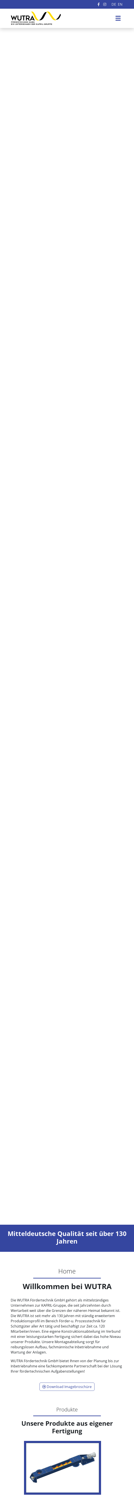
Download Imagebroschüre (67, 1386)
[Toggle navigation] (118, 18)
